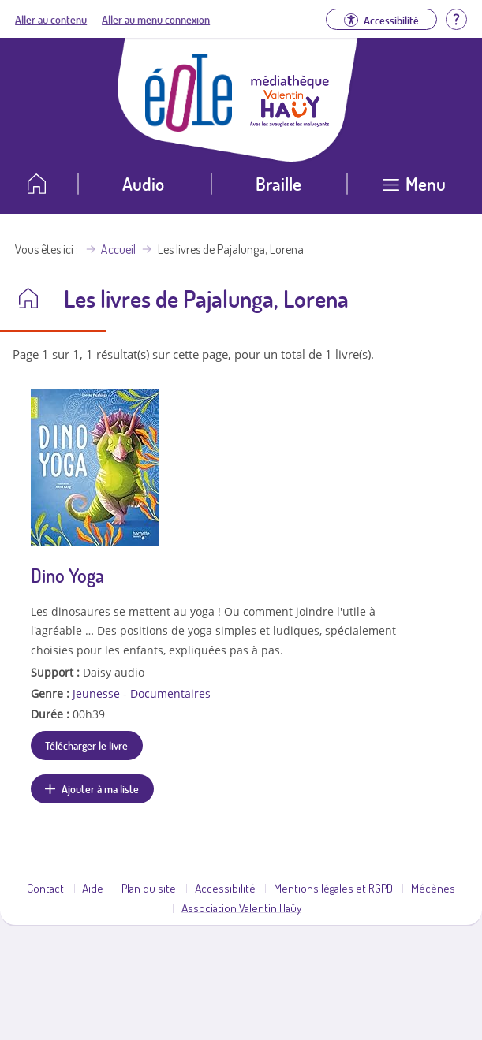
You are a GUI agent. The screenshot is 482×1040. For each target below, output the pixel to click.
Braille (278, 183)
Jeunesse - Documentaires (142, 693)
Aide (92, 888)
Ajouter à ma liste (100, 788)
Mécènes (433, 888)
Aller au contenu (51, 19)
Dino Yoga (67, 575)
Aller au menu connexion (156, 19)
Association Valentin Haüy (241, 907)
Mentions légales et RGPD (333, 888)
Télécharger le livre (86, 745)
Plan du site (148, 888)
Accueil (118, 249)
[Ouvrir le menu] (415, 190)
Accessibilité (225, 888)
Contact (45, 888)
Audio (143, 183)
